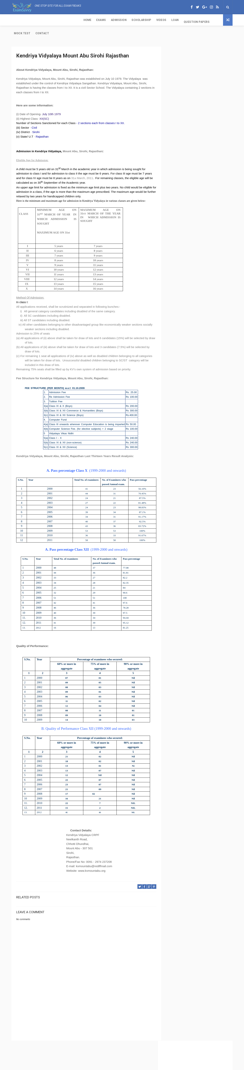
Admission (49, 20)
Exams (31, 20)
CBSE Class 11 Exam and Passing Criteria (195, 148)
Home (18, 20)
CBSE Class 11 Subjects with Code (190, 186)
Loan (105, 20)
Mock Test (153, 20)
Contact (173, 20)
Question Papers (127, 20)
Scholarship (72, 20)
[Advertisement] (84, 996)
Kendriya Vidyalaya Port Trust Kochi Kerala (196, 228)
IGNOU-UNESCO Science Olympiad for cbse (196, 236)
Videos (92, 20)
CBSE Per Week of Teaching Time (190, 167)
